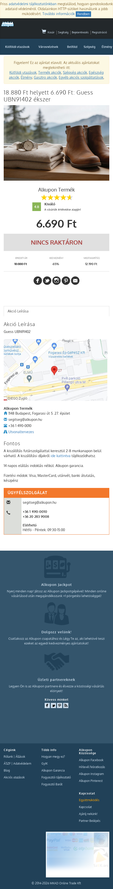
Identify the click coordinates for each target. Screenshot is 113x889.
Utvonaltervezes (21, 432)
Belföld (72, 47)
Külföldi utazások (17, 47)
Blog (7, 770)
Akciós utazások (14, 777)
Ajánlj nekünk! (88, 814)
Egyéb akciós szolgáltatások (81, 77)
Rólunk (8, 756)
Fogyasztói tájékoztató (56, 777)
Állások (20, 756)
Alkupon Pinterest (91, 781)
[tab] (56, 311)
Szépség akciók (75, 72)
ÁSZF (7, 763)
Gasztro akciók (45, 77)
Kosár (48, 32)
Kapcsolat (85, 807)
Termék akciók (49, 72)
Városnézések (48, 47)
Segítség (63, 32)
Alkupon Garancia (53, 770)
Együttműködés (89, 800)
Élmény (26, 77)
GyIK (44, 763)
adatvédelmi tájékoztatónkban (32, 4)
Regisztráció (99, 32)
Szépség (89, 47)
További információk (58, 14)
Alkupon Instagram (91, 774)
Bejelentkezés (80, 32)
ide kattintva (61, 456)
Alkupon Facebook (91, 760)
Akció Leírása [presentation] (18, 311)
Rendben (83, 14)
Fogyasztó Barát (51, 784)
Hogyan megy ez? (53, 756)
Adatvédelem (22, 763)
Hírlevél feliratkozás (92, 767)
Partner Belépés (89, 821)
